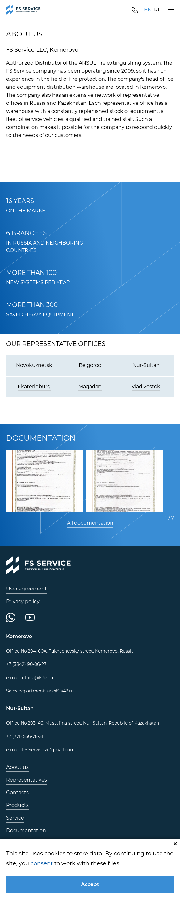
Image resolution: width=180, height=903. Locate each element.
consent (42, 863)
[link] (23, 10)
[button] (171, 10)
